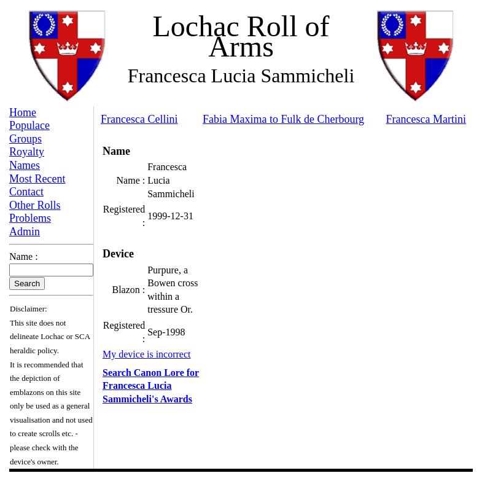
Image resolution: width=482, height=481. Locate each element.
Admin (24, 231)
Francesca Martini (426, 119)
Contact (26, 192)
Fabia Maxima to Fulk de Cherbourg (283, 119)
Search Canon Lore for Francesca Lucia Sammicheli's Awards (151, 385)
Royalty (26, 152)
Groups (25, 139)
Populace (29, 125)
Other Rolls (35, 205)
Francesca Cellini (139, 119)
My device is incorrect (147, 354)
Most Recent (37, 179)
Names (24, 165)
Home (22, 112)
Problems (30, 218)
